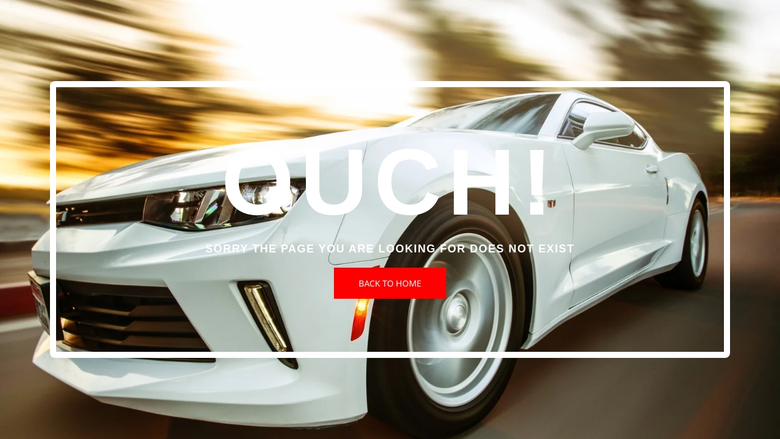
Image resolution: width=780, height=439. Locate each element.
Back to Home (390, 283)
